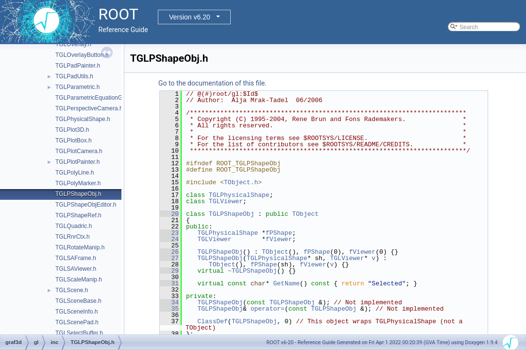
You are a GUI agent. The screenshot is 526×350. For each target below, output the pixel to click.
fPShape (279, 232)
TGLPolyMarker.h (78, 183)
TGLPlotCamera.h (78, 151)
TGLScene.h (71, 290)
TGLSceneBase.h (78, 301)
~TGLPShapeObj (252, 270)
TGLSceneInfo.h (76, 311)
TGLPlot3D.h (72, 129)
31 (169, 283)
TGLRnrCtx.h (72, 236)
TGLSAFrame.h (75, 258)
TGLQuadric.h (73, 226)
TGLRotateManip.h (79, 247)
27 (169, 258)
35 (169, 308)
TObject (305, 214)
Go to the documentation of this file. (212, 83)
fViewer (279, 239)
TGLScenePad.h (77, 322)
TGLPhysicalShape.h (82, 119)
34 (169, 302)
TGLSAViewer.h (75, 268)
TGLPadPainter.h (77, 65)
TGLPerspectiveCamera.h (89, 108)
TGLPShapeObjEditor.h (85, 204)
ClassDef (212, 321)
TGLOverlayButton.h (81, 55)
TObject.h (241, 182)
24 (169, 239)
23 (169, 232)
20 (169, 214)
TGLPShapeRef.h (78, 215)
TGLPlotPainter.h (77, 161)
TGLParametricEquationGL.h (93, 97)
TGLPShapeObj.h (78, 194)
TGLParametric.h (77, 87)
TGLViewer (226, 201)
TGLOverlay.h (73, 44)
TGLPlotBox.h (73, 140)
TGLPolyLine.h (74, 172)
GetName (286, 283)
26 (169, 251)
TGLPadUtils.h (74, 76)
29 (169, 270)
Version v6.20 (189, 17)
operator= (268, 308)
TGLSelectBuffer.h (79, 333)
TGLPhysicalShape (239, 195)
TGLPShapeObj (232, 214)
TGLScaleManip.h (78, 279)
